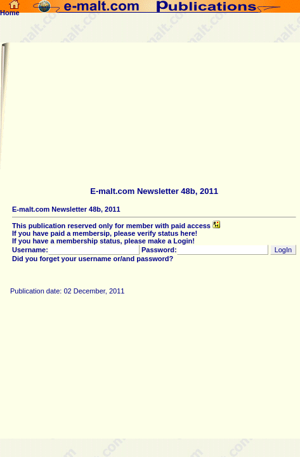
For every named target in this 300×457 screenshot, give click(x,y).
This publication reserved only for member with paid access (116, 225)
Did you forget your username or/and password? (92, 258)
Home (10, 9)
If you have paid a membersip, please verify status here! (104, 233)
